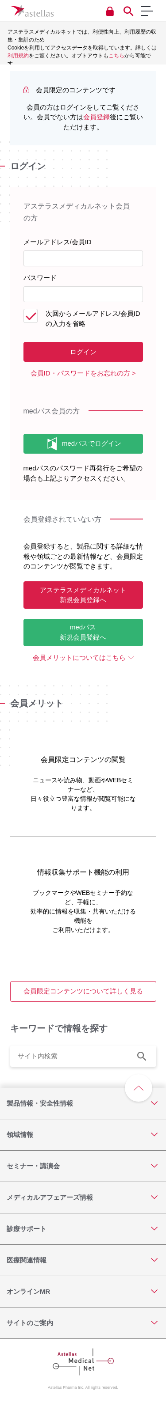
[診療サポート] (83, 1228)
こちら (116, 56)
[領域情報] (83, 1134)
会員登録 (96, 117)
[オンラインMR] (83, 1291)
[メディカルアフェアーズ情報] (83, 1197)
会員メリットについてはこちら (79, 657)
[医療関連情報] (83, 1260)
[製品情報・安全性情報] (83, 1103)
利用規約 (18, 56)
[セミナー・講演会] (83, 1166)
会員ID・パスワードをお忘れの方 (80, 373)
